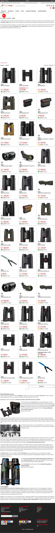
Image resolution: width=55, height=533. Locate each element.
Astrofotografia (42, 11)
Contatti (38, 510)
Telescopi (3, 11)
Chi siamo (21, 508)
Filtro (22, 11)
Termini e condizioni (5, 508)
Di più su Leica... (4, 62)
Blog (38, 511)
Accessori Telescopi (31, 11)
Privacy (2, 510)
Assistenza (39, 508)
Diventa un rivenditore (41, 522)
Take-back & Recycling (5, 511)
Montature (11, 11)
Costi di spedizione (23, 523)
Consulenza (39, 509)
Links (20, 511)
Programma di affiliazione (42, 521)
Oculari (17, 11)
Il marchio (3, 509)
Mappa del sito (22, 510)
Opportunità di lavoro (23, 509)
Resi (20, 524)
